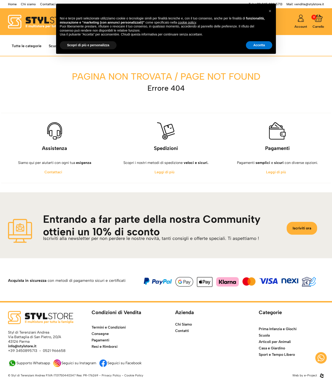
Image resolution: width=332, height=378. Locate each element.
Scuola (264, 354)
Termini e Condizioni (109, 342)
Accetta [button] (259, 45)
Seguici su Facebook (120, 363)
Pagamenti (100, 355)
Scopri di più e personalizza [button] (88, 45)
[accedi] (300, 22)
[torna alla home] (42, 21)
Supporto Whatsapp (29, 363)
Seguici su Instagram (74, 363)
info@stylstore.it (22, 346)
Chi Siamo (183, 331)
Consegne (100, 348)
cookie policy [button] (187, 22)
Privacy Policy (111, 375)
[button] (270, 11)
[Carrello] (318, 22)
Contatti (182, 337)
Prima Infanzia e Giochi (278, 347)
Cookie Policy (133, 375)
